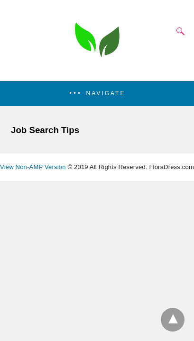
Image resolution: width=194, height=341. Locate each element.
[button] (97, 93)
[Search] (178, 31)
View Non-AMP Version (33, 166)
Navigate (106, 93)
